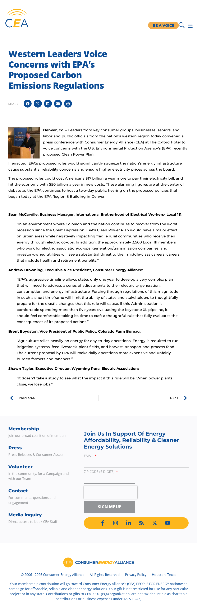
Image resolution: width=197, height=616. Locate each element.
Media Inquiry (25, 515)
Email (89, 456)
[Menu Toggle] (190, 25)
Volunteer (20, 467)
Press (15, 448)
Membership (23, 429)
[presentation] (110, 492)
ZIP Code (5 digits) (99, 472)
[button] (28, 104)
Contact (18, 491)
